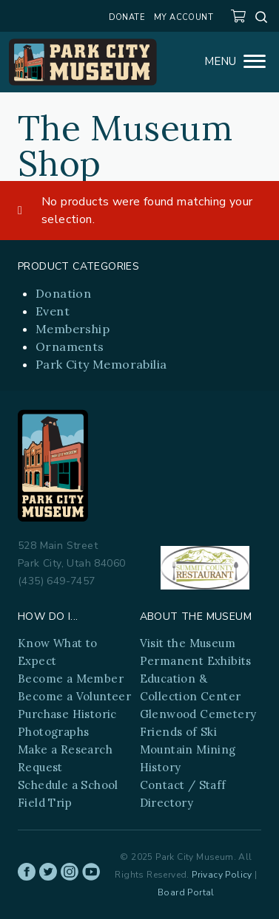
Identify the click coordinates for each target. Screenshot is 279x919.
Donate (127, 17)
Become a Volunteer (74, 696)
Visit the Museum (187, 643)
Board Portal (186, 892)
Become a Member (71, 679)
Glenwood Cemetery (198, 714)
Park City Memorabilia (101, 364)
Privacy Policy (222, 875)
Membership (73, 328)
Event (53, 311)
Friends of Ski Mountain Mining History (188, 749)
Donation (63, 293)
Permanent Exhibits (196, 661)
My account (183, 17)
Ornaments (70, 346)
